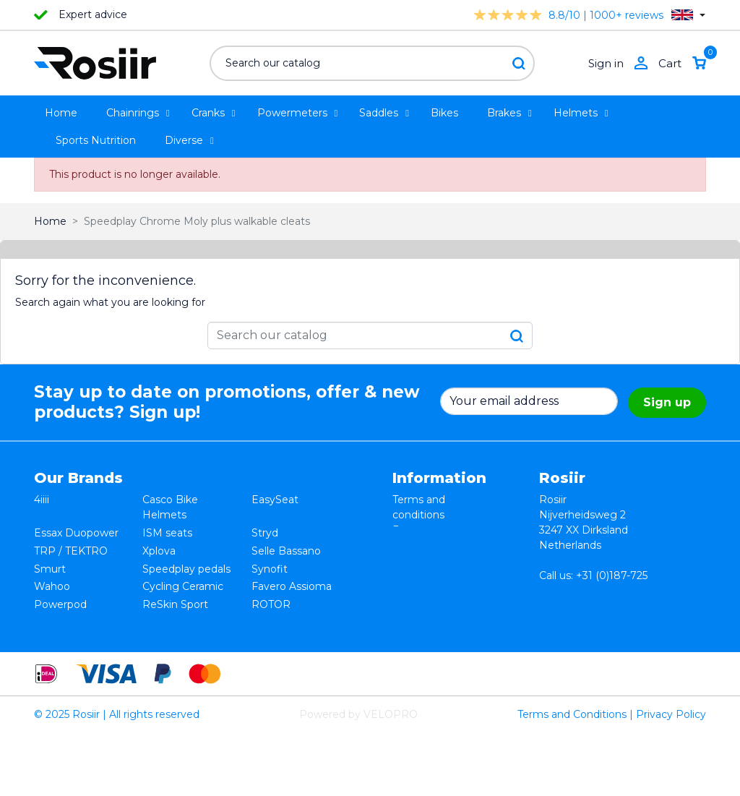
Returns (412, 529)
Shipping (414, 560)
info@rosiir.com (578, 621)
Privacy (410, 545)
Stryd (264, 529)
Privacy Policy (671, 777)
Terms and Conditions (572, 777)
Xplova (159, 545)
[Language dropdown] (688, 15)
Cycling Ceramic (182, 575)
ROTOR (271, 590)
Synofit (269, 560)
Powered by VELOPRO (358, 777)
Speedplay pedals (186, 560)
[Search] (372, 63)
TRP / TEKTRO (71, 545)
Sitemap (413, 590)
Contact (412, 575)
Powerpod (60, 590)
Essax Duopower (76, 529)
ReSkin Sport (175, 590)
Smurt (50, 560)
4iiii (41, 499)
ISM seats (167, 529)
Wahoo (52, 575)
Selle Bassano (286, 545)
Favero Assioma (291, 575)
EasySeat (274, 499)
